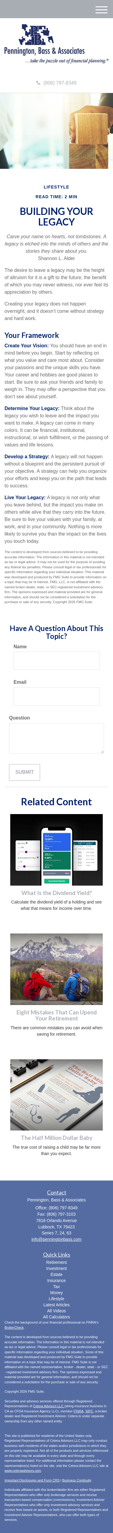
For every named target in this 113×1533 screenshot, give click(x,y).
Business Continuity (77, 1480)
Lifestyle (56, 1298)
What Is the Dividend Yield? (56, 893)
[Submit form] (24, 772)
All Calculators (56, 1316)
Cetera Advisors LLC (48, 1406)
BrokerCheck (14, 1327)
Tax (56, 1286)
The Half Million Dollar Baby (57, 1137)
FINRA (78, 1411)
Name (20, 646)
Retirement (56, 1262)
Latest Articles (56, 1304)
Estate (57, 1274)
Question (19, 717)
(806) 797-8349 (56, 82)
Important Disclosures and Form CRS (32, 1480)
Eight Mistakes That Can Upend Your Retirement (57, 1015)
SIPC (89, 1411)
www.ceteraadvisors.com (23, 1470)
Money (56, 1292)
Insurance (56, 1280)
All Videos (56, 1310)
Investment (56, 1268)
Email (20, 682)
